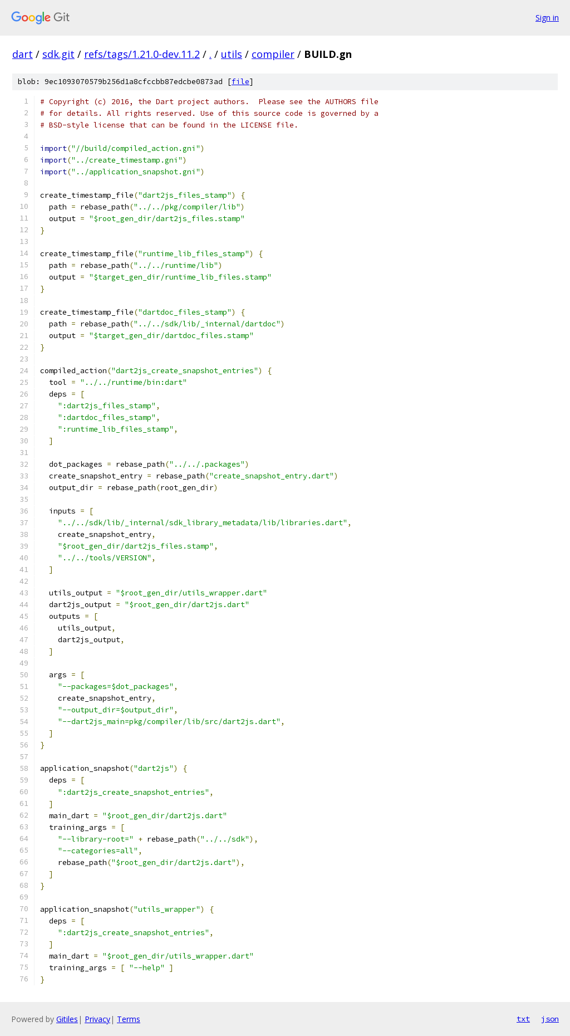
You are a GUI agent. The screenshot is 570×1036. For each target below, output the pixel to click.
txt (523, 1019)
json (550, 1019)
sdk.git (58, 54)
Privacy (97, 1019)
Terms (128, 1019)
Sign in (547, 17)
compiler (273, 54)
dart (22, 54)
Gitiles (67, 1019)
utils (231, 54)
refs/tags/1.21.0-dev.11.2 (142, 54)
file (240, 81)
